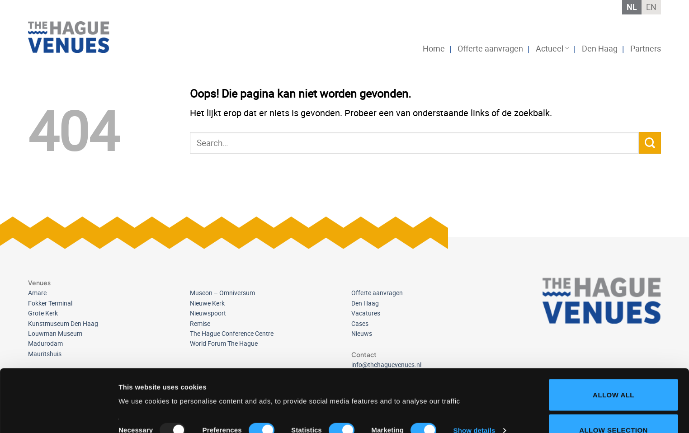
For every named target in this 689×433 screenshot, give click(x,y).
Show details (474, 372)
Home (434, 48)
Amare (37, 292)
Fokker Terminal (50, 303)
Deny (613, 406)
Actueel (552, 48)
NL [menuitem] (632, 6)
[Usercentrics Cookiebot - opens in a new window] (58, 415)
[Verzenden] (650, 143)
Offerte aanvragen (490, 48)
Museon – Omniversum (222, 292)
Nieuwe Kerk (207, 303)
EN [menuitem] (651, 6)
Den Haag (600, 48)
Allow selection (613, 371)
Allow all (613, 336)
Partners (645, 48)
